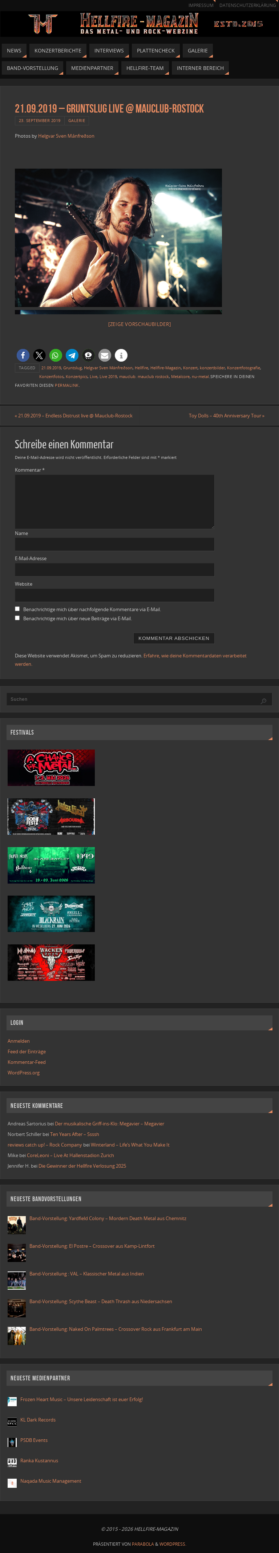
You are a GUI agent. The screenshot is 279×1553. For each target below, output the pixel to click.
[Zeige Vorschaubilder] (139, 324)
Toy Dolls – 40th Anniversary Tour (226, 415)
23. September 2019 (40, 120)
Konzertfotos (51, 376)
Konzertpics (77, 376)
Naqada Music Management (50, 1481)
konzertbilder (212, 367)
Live (93, 376)
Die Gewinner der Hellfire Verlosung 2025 (82, 1166)
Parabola (143, 1544)
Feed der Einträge (27, 1051)
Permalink (67, 385)
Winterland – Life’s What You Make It (130, 1144)
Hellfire (141, 367)
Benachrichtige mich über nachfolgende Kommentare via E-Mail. (92, 609)
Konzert (190, 367)
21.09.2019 (51, 367)
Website (23, 584)
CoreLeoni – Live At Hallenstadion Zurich (70, 1155)
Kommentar (30, 470)
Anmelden (19, 1041)
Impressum (201, 5)
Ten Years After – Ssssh (74, 1134)
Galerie (76, 120)
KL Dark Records (38, 1419)
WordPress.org (24, 1072)
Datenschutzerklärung (247, 5)
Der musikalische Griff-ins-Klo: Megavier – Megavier (109, 1123)
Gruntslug (72, 367)
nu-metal (200, 376)
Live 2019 (108, 376)
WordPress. (172, 1544)
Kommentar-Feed (27, 1062)
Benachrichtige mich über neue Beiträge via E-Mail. (77, 618)
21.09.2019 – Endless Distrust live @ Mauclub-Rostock (74, 415)
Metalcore (180, 376)
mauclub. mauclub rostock (144, 376)
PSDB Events (34, 1440)
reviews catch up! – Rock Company (45, 1144)
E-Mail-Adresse (30, 558)
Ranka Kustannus (39, 1460)
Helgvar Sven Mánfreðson (66, 136)
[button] (23, 355)
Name (21, 533)
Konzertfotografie (243, 367)
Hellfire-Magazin (165, 367)
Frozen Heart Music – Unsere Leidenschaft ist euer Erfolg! (82, 1399)
